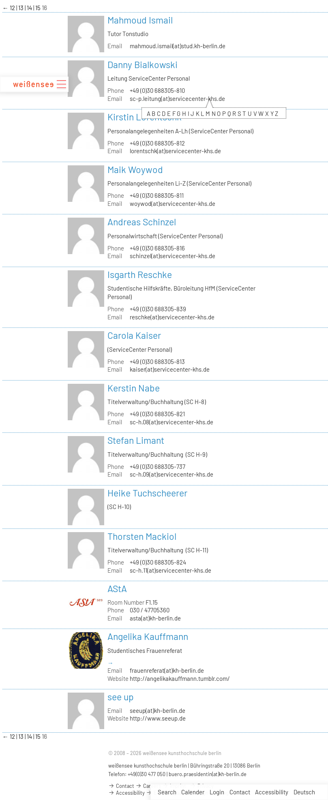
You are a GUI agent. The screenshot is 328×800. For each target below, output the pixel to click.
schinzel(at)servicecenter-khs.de (172, 255)
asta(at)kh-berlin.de (155, 618)
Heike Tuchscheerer (147, 492)
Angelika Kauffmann (147, 636)
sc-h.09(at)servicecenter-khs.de (171, 474)
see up (120, 696)
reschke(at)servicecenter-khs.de (172, 317)
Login (217, 792)
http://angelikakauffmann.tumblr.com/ (180, 678)
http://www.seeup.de (158, 718)
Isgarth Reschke (139, 274)
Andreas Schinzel (141, 221)
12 (13, 7)
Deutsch (304, 792)
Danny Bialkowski (142, 64)
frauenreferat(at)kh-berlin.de (167, 670)
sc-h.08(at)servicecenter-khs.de (171, 422)
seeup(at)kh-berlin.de (157, 710)
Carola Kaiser (134, 335)
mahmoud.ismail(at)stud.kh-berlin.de (177, 45)
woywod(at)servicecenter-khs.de (172, 203)
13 (21, 7)
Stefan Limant (135, 440)
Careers (148, 786)
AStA (117, 588)
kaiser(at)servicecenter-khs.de (170, 369)
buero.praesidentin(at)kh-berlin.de (208, 774)
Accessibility (271, 792)
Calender (192, 792)
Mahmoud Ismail (140, 20)
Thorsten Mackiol (141, 536)
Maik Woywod (135, 169)
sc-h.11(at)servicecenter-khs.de (170, 570)
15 (38, 7)
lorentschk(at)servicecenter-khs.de (175, 150)
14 (30, 7)
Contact (239, 792)
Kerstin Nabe (133, 388)
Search (167, 792)
